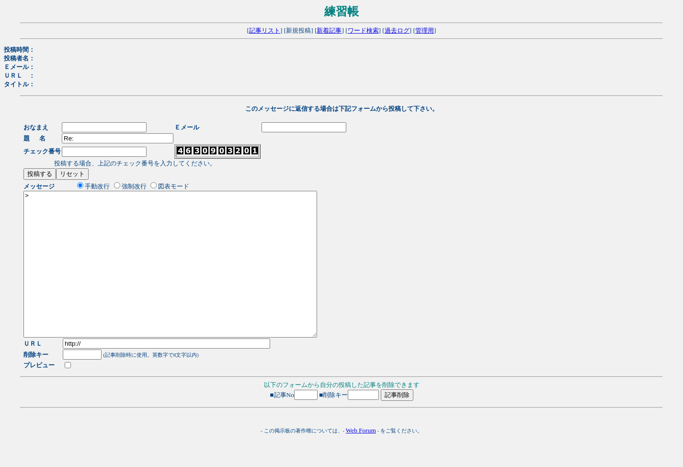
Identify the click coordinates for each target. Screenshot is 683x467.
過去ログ (397, 30)
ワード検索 (363, 30)
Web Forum (361, 459)
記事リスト (264, 30)
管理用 (424, 30)
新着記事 (329, 30)
